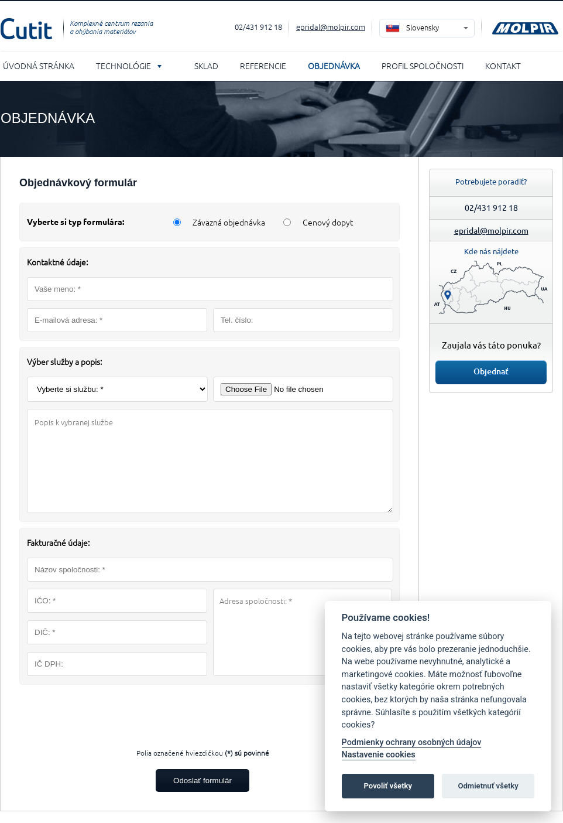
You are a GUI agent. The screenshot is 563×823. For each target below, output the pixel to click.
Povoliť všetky (388, 785)
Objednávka (334, 65)
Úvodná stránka (38, 65)
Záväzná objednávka (229, 222)
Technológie (123, 65)
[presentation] (202, 713)
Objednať (491, 371)
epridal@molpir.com (330, 26)
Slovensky (422, 27)
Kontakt (503, 65)
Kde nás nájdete (491, 251)
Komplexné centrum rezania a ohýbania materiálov (111, 27)
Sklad (206, 65)
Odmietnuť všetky (488, 785)
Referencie (263, 65)
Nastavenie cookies (379, 755)
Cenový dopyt (328, 222)
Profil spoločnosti (423, 65)
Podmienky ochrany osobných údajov (412, 742)
